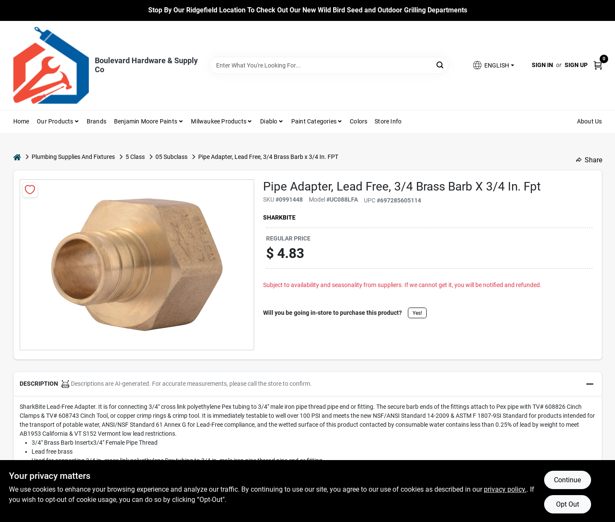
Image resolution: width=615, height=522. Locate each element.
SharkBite (279, 217)
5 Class (135, 156)
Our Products (55, 121)
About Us (589, 121)
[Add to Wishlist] (30, 189)
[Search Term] (328, 65)
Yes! (417, 313)
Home (21, 121)
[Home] (17, 156)
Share (589, 160)
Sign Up (576, 65)
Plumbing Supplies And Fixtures (73, 156)
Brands (96, 121)
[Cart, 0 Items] (598, 65)
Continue (567, 480)
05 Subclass (171, 156)
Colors (358, 121)
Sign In (542, 65)
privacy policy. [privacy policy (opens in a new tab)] (505, 489)
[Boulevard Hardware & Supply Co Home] (51, 65)
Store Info (388, 121)
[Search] (440, 65)
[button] (492, 65)
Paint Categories (314, 121)
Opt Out (567, 504)
